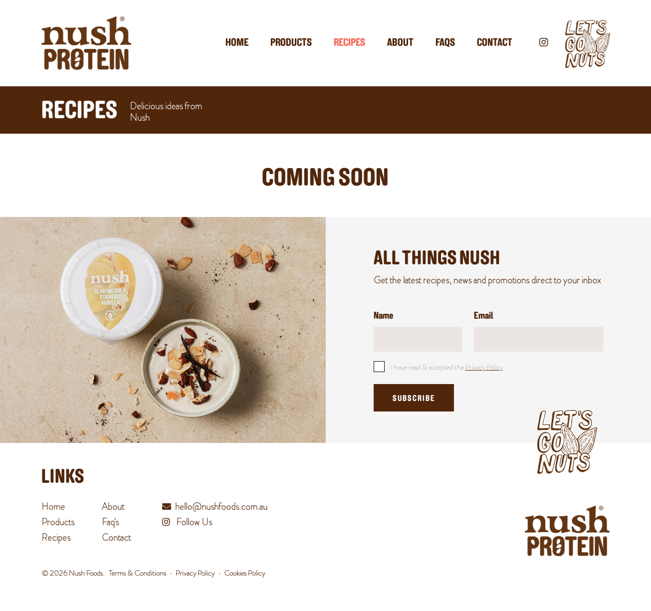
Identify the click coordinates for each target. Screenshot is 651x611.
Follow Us (187, 522)
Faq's (110, 522)
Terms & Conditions (137, 573)
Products (291, 43)
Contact (494, 43)
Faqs (445, 43)
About (400, 43)
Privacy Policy (484, 367)
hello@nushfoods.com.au (221, 506)
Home (236, 43)
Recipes (349, 43)
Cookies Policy (244, 573)
